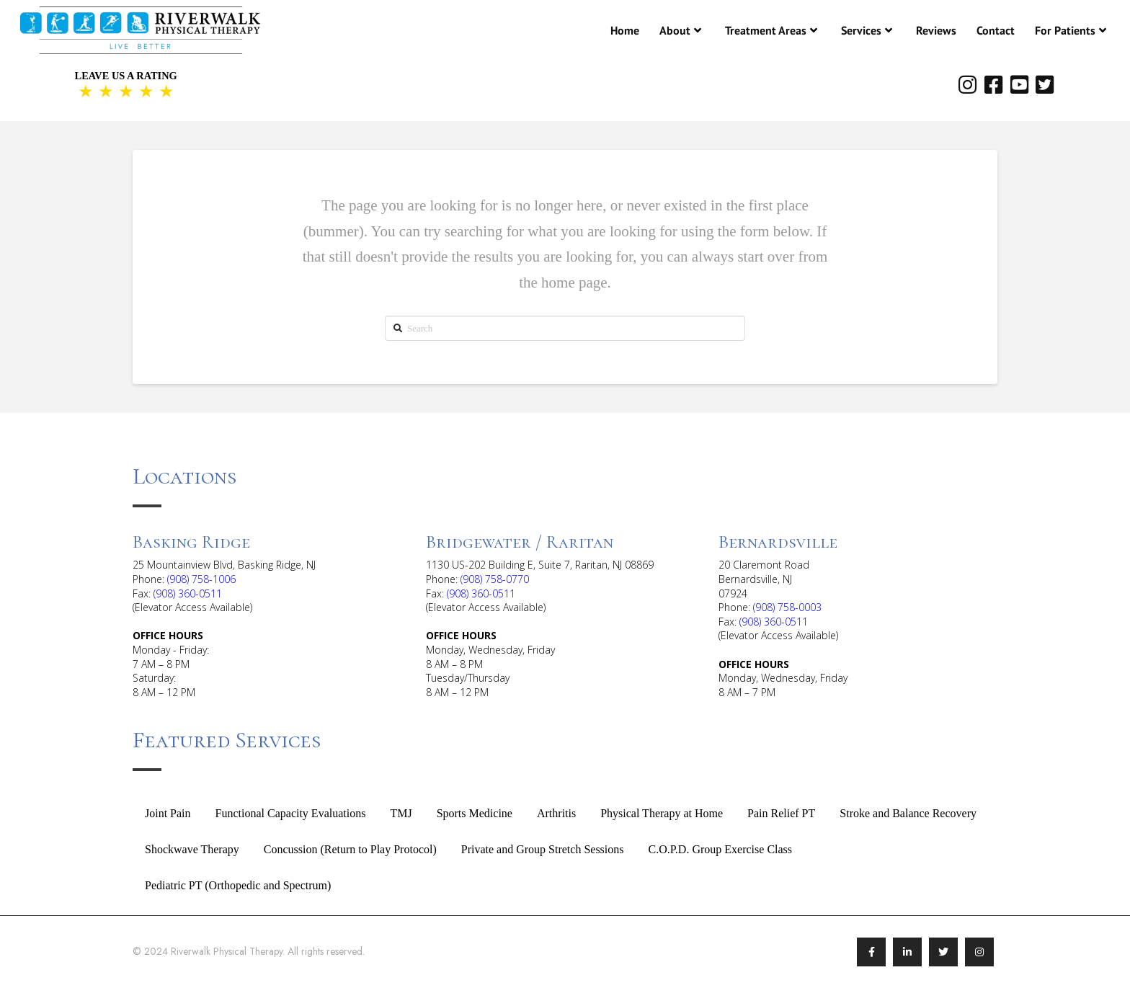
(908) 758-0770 (495, 579)
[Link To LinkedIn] (907, 952)
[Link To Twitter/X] (943, 952)
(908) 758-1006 (201, 579)
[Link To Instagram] (979, 952)
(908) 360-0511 (188, 593)
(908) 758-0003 (787, 607)
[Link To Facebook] (871, 952)
